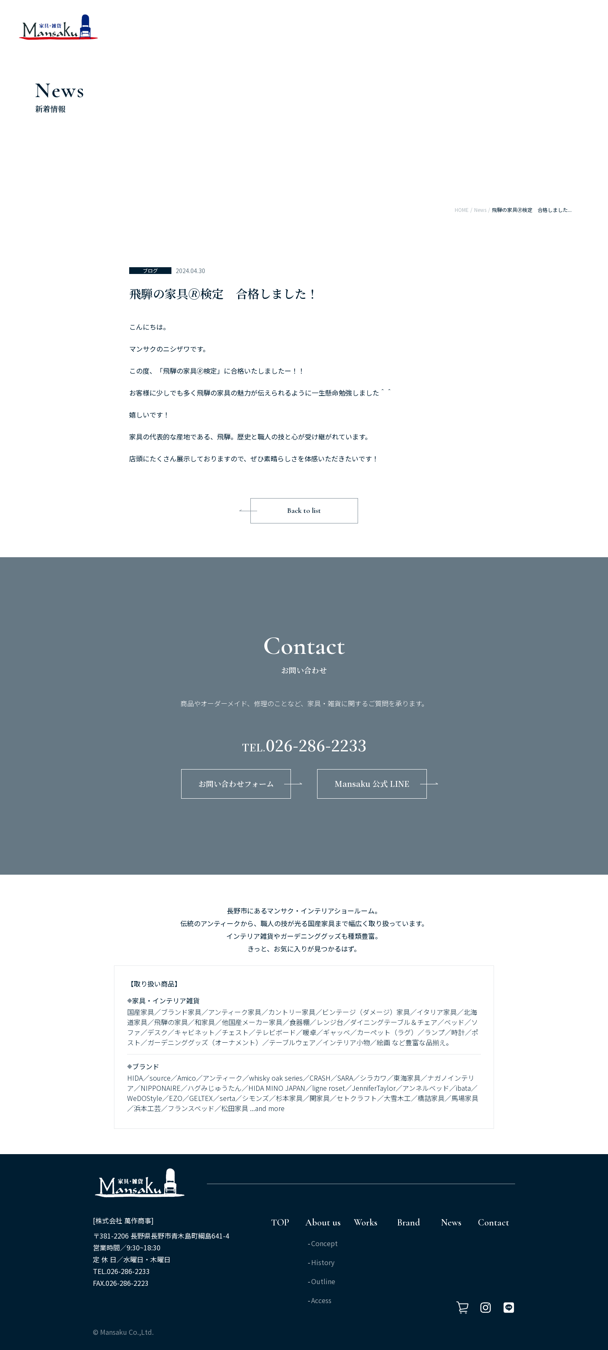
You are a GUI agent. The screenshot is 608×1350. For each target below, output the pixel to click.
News (480, 209)
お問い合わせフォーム (236, 783)
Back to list (304, 510)
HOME (462, 209)
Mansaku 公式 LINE (372, 783)
